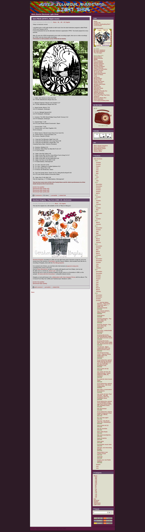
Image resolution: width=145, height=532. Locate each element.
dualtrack (96, 96)
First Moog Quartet (58, 263)
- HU (95, 484)
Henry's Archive (98, 70)
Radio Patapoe (98, 149)
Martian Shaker (98, 65)
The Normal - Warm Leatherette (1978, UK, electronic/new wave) (103, 348)
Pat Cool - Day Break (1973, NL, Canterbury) (103, 421)
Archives (96, 155)
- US (64, 22)
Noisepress (97, 89)
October (98, 162)
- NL (58, 22)
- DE (95, 481)
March (98, 193)
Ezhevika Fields (98, 88)
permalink (54, 195)
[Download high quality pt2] (41, 190)
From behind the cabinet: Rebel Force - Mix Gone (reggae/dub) (104, 385)
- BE (95, 478)
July (97, 168)
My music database (99, 50)
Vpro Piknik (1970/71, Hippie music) (103, 311)
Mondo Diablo (98, 78)
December (99, 184)
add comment (38, 287)
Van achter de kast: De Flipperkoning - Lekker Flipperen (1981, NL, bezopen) (104, 374)
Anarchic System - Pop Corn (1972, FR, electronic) (104, 326)
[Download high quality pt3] (41, 191)
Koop (95, 76)
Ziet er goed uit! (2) (102, 368)
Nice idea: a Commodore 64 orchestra (104, 390)
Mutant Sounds (98, 58)
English (68, 22)
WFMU (96, 59)
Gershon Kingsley (38, 259)
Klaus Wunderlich (42, 269)
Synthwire (97, 85)
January (98, 204)
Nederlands (97, 503)
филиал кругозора (99, 84)
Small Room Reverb (100, 73)
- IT (95, 488)
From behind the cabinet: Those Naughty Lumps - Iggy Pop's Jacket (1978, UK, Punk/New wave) (104, 403)
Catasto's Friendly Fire (100, 91)
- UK (61, 22)
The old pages (98, 52)
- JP (95, 489)
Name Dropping (101, 438)
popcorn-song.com (72, 266)
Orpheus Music (98, 62)
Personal (96, 500)
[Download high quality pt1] (41, 188)
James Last (52, 270)
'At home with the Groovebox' (46, 274)
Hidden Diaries (98, 82)
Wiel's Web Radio (102, 431)
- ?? (95, 497)
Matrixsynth (97, 87)
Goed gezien (101, 315)
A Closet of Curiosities (100, 69)
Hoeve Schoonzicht (99, 147)
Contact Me (97, 23)
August (98, 166)
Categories (97, 472)
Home (95, 21)
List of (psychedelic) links (101, 100)
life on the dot (98, 72)
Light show (97, 504)
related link (62, 195)
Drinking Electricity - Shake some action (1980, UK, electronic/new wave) (104, 342)
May (97, 171)
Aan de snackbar (102, 428)
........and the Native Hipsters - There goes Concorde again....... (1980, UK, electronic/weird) (103, 305)
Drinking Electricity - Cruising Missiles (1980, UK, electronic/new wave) (104, 336)
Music (54, 22)
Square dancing (98, 67)
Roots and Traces (99, 81)
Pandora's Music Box (100, 97)
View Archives (98, 159)
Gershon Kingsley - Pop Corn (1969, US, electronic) (104, 320)
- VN (95, 495)
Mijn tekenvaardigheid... (104, 435)
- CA (95, 480)
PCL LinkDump (98, 61)
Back (32, 292)
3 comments (37, 195)
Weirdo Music (98, 57)
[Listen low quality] (38, 187)
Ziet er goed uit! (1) (102, 425)
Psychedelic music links (104, 444)
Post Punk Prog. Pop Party (102, 95)
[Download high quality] (40, 283)
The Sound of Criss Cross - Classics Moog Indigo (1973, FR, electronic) (104, 355)
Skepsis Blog (98, 151)
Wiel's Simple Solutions (101, 145)
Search (96, 509)
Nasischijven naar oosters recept (102, 453)
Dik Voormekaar (102, 408)
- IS (95, 486)
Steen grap (100, 441)
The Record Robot (99, 66)
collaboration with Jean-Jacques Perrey (63, 277)
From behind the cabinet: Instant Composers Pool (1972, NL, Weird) (104, 413)
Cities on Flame (98, 74)
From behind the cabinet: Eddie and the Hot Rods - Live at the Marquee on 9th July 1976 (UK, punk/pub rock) (104, 362)
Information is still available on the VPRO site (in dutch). (49, 38)
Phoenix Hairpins (99, 63)
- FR (95, 482)
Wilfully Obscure (99, 92)
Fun (95, 499)
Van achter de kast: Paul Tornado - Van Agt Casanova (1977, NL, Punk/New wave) (104, 396)
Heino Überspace (99, 93)
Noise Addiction (98, 99)
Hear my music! (98, 28)
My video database (99, 51)
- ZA (95, 496)
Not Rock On (97, 80)
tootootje (100, 456)
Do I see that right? (103, 417)
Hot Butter (52, 261)
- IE (95, 485)
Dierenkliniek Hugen (100, 148)
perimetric (97, 77)
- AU (95, 477)
